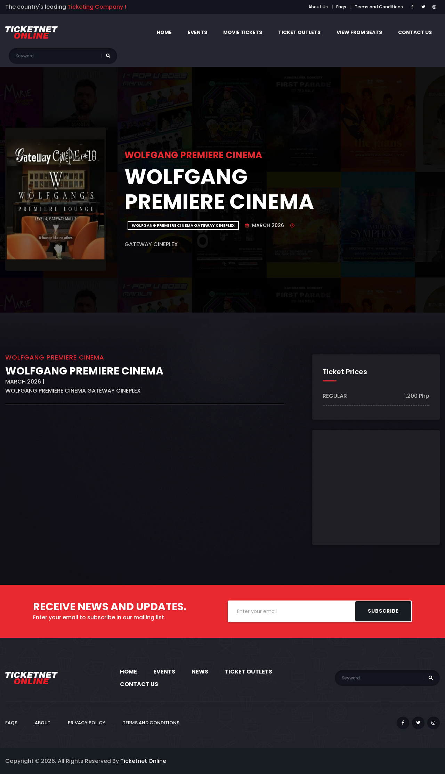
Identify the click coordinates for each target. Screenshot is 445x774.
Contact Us (139, 684)
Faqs (341, 7)
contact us (415, 32)
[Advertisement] (145, 496)
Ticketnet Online (143, 761)
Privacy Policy (86, 722)
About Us (318, 7)
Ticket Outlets (299, 32)
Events (197, 32)
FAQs (11, 722)
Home (164, 32)
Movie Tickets (242, 32)
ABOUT (42, 722)
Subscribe (383, 610)
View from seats (359, 32)
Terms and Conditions (379, 7)
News (200, 672)
